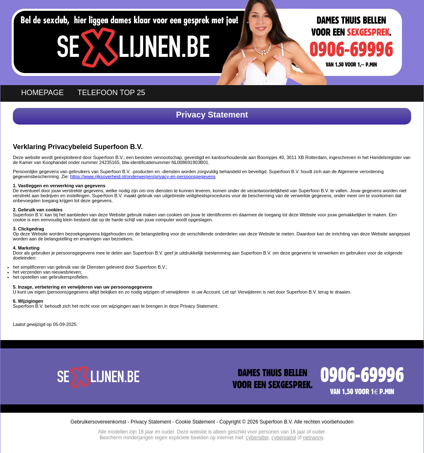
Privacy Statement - (153, 422)
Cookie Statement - (197, 422)
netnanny (313, 438)
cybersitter (257, 438)
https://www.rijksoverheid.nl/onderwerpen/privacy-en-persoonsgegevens (142, 176)
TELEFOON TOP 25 (111, 92)
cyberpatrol (283, 438)
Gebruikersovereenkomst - (101, 422)
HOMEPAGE (42, 92)
